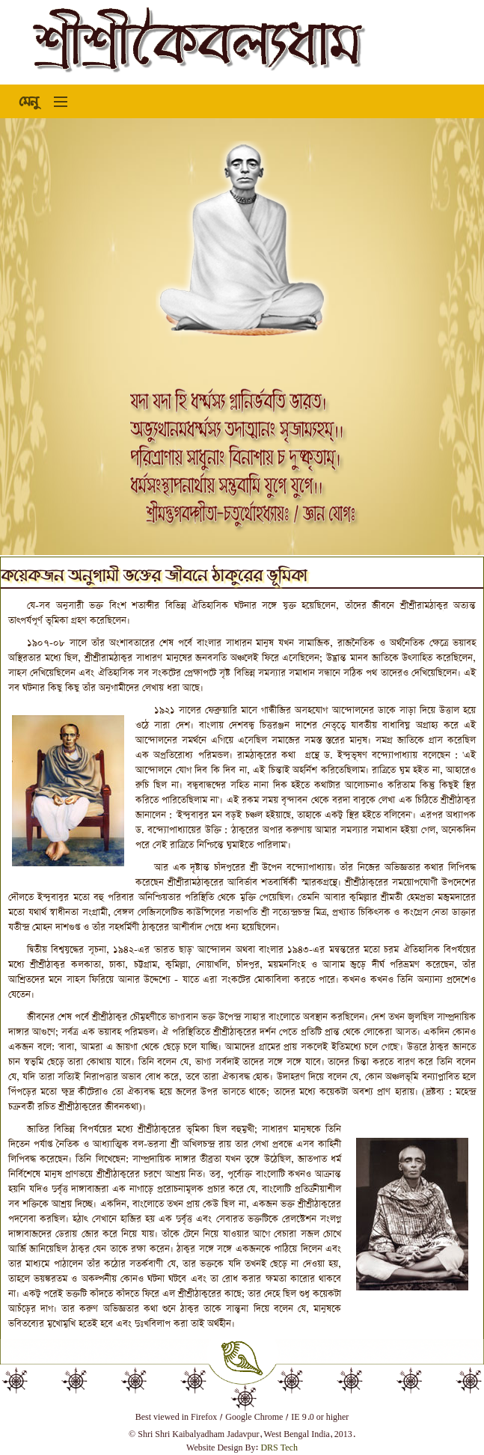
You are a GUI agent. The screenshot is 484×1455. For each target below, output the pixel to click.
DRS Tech (279, 1448)
